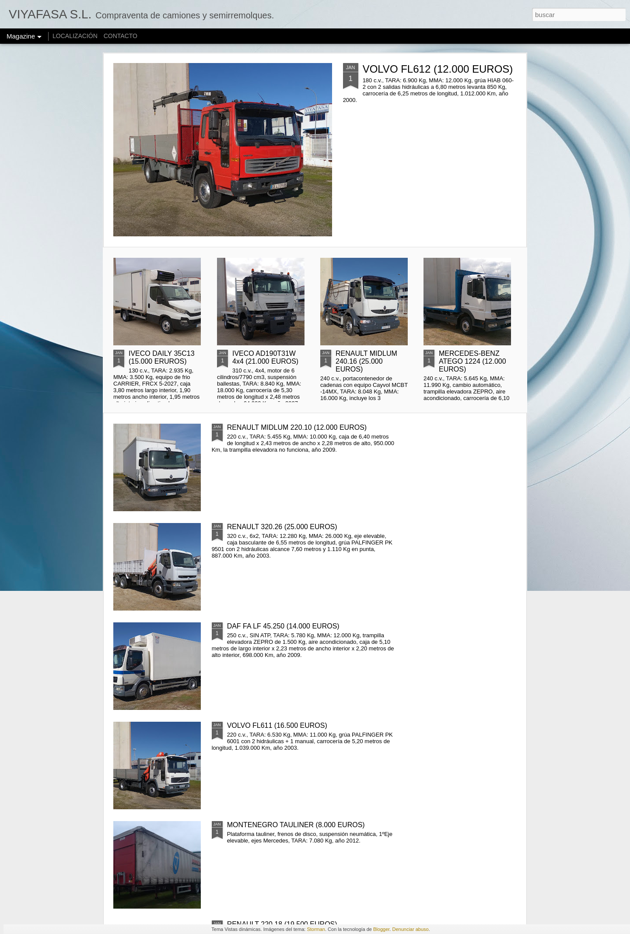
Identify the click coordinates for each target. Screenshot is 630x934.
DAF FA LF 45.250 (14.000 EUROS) (283, 626)
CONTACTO (120, 35)
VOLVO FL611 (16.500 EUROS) (277, 725)
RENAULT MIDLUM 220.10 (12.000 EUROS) (297, 427)
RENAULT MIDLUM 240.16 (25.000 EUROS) (366, 361)
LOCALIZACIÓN (75, 35)
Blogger (381, 929)
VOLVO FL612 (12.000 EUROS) (438, 69)
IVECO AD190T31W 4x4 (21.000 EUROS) (265, 357)
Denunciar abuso (410, 929)
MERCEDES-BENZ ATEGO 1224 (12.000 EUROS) (472, 361)
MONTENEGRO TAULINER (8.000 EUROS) (296, 825)
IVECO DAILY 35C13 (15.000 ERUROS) (162, 357)
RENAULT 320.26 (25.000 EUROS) (282, 526)
